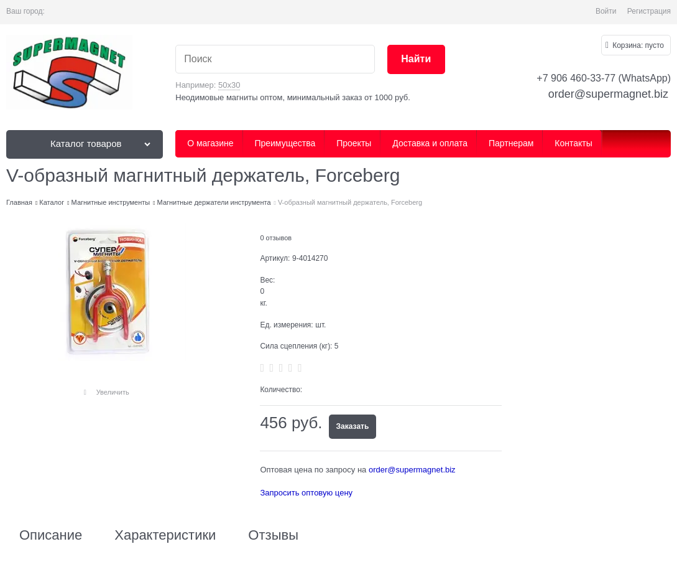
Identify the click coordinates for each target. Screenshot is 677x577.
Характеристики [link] (165, 535)
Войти (606, 11)
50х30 (229, 85)
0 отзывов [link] (276, 238)
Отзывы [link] (273, 535)
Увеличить (112, 392)
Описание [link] (50, 535)
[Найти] (416, 59)
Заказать (352, 426)
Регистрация (649, 11)
